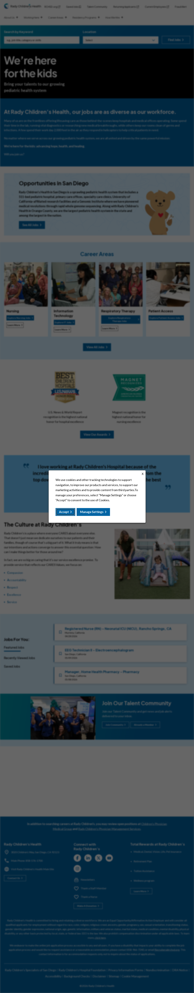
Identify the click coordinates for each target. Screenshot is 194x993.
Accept (64, 512)
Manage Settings (91, 512)
